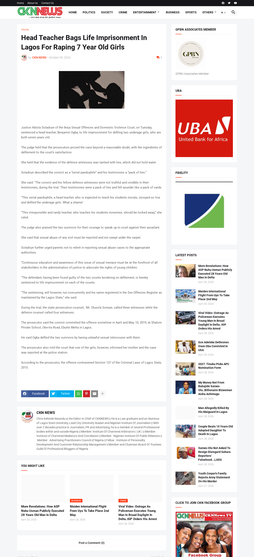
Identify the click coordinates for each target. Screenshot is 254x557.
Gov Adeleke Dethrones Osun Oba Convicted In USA (213, 346)
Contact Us (47, 3)
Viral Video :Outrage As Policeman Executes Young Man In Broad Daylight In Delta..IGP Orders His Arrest (137, 513)
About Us (32, 3)
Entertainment (144, 12)
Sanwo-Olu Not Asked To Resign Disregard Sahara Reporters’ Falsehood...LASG (214, 453)
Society (107, 12)
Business (173, 12)
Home (20, 3)
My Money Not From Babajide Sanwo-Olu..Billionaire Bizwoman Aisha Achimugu (215, 388)
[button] (223, 12)
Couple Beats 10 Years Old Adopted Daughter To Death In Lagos (215, 430)
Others (207, 12)
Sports (191, 12)
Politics (89, 12)
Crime (123, 12)
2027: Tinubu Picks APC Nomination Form (213, 366)
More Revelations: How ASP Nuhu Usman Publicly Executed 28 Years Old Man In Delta (42, 511)
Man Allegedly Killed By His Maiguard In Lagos (213, 409)
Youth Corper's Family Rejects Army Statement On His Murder (214, 477)
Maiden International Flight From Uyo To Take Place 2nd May (89, 511)
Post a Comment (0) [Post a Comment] (92, 542)
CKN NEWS (45, 412)
